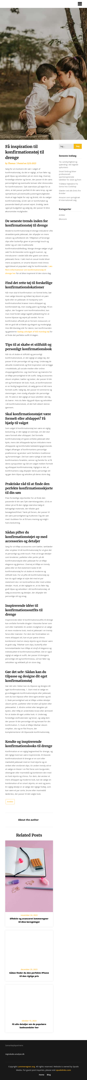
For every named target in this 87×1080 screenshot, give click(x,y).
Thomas (12, 163)
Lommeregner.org (26, 1066)
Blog (49, 1075)
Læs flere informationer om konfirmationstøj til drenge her (28, 270)
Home (41, 1075)
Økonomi (63, 219)
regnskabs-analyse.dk (14, 1054)
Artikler (10, 801)
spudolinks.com (63, 1070)
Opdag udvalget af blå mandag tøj (33, 331)
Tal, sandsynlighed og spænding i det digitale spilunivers (68, 165)
